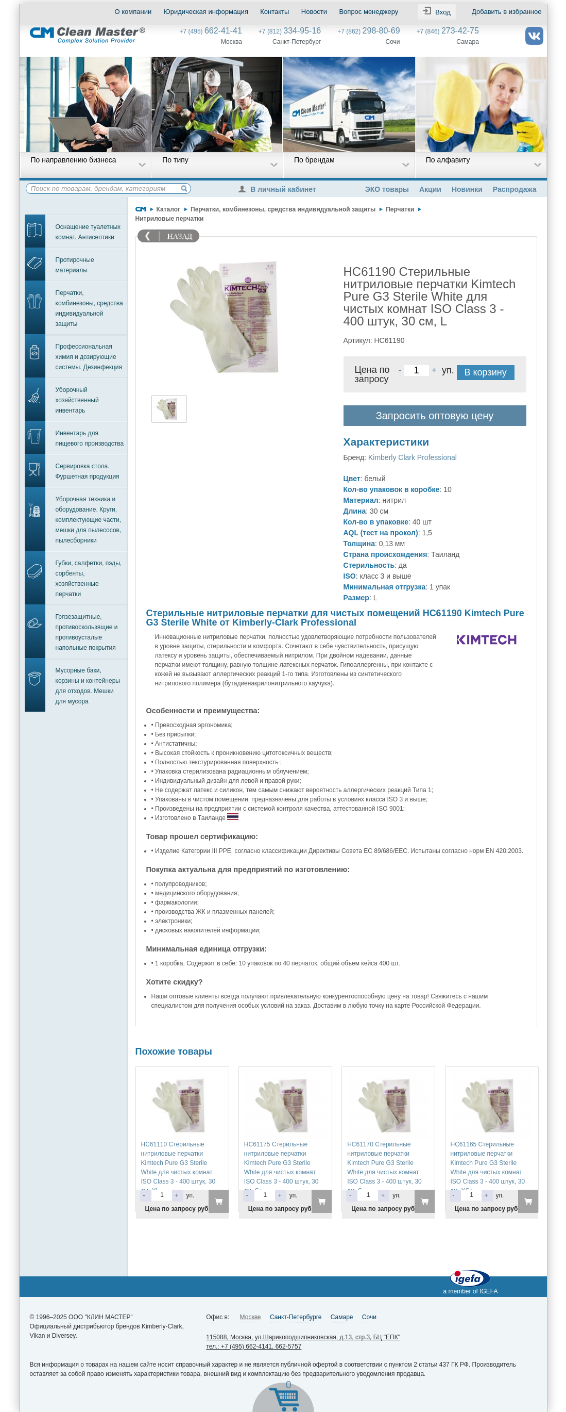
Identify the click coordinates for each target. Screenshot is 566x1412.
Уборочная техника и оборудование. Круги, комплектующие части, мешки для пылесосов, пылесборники (89, 520)
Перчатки (400, 209)
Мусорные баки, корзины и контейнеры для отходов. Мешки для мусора (88, 686)
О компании (133, 11)
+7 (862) (368, 31)
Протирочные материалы (75, 265)
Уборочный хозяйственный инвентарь (77, 400)
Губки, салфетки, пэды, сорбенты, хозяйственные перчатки (89, 579)
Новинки (467, 189)
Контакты (274, 11)
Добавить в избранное (506, 11)
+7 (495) (211, 31)
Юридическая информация (206, 11)
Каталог (169, 209)
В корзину (486, 372)
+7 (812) (290, 31)
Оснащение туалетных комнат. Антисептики (88, 232)
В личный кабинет (279, 189)
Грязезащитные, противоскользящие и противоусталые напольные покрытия (87, 632)
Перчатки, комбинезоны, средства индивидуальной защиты (89, 308)
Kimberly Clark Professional (412, 457)
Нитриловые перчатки (169, 218)
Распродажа (515, 189)
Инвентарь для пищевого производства (90, 438)
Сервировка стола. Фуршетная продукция (87, 471)
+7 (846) (448, 31)
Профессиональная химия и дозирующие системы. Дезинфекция (89, 357)
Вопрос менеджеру (368, 11)
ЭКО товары (387, 189)
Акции (430, 189)
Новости (314, 11)
